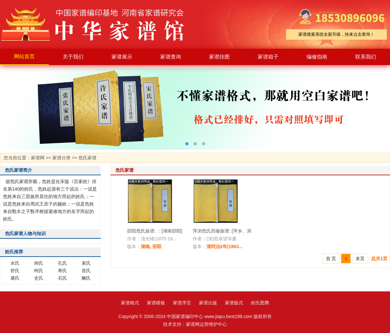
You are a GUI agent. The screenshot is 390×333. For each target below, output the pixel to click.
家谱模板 (156, 302)
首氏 (86, 270)
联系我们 (365, 57)
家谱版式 (234, 302)
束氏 (86, 263)
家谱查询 (170, 57)
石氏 (62, 278)
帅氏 (38, 263)
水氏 (15, 263)
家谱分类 (61, 157)
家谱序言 (182, 302)
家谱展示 (121, 57)
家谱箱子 (268, 57)
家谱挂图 (219, 57)
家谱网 (38, 157)
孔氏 (62, 263)
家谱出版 (208, 302)
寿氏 (62, 270)
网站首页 (24, 56)
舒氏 (15, 270)
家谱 (97, 24)
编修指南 (316, 57)
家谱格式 (130, 302)
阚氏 (86, 278)
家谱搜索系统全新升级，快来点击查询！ (336, 34)
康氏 (15, 278)
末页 (360, 258)
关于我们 (73, 57)
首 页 (331, 258)
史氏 (38, 278)
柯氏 (38, 270)
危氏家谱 (87, 157)
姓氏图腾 (260, 302)
